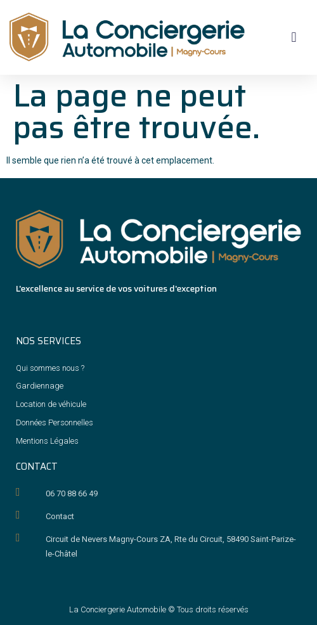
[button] (294, 37)
